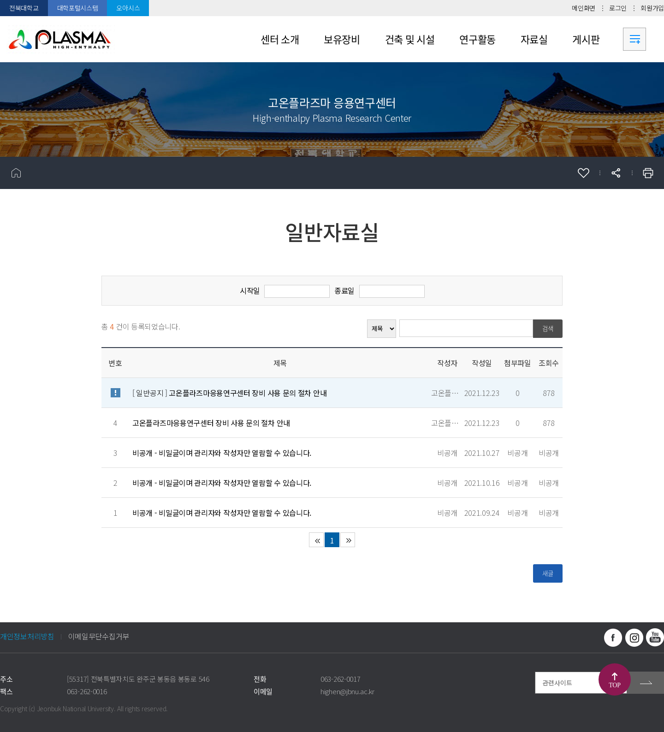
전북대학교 (24, 7)
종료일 (344, 290)
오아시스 (128, 7)
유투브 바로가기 (655, 637)
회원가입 (652, 7)
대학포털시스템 (77, 7)
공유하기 (615, 173)
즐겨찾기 (583, 173)
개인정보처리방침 (27, 636)
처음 (316, 539)
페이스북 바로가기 (613, 637)
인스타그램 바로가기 (634, 637)
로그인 (618, 7)
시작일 (250, 290)
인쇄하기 (648, 173)
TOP (614, 685)
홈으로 (16, 173)
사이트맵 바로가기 (634, 39)
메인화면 (583, 7)
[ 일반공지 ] (229, 392)
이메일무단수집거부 (98, 636)
